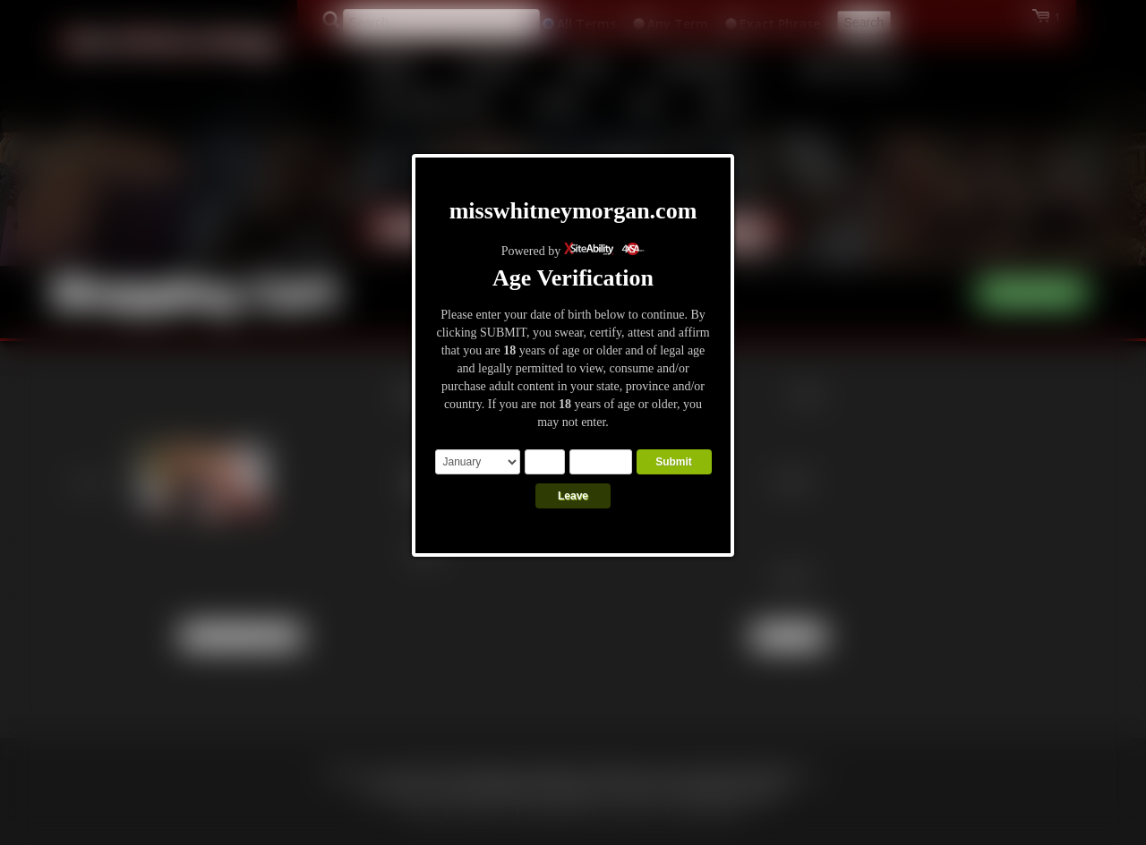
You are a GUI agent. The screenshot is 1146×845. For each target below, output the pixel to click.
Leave (573, 496)
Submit (673, 462)
